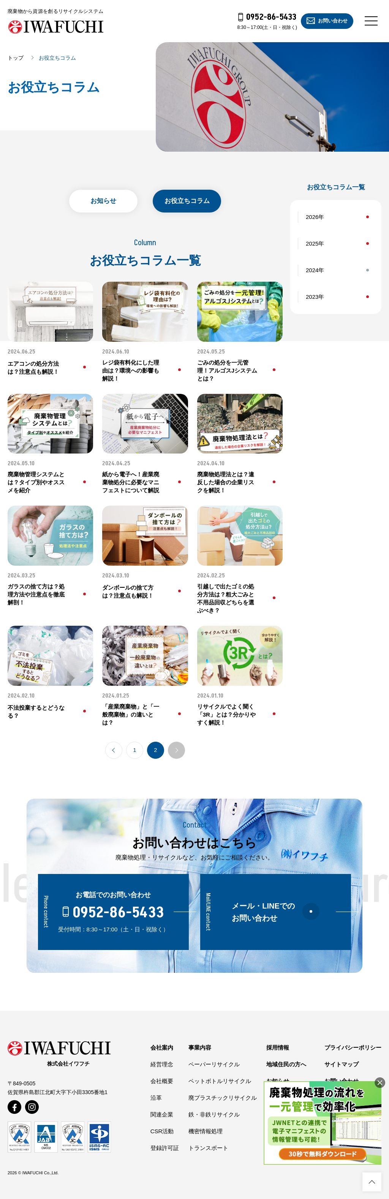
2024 (312, 270)
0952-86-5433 (267, 17)
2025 (312, 243)
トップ (16, 58)
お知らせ (103, 201)
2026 (312, 217)
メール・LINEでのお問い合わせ (275, 912)
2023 (312, 296)
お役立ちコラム (187, 201)
